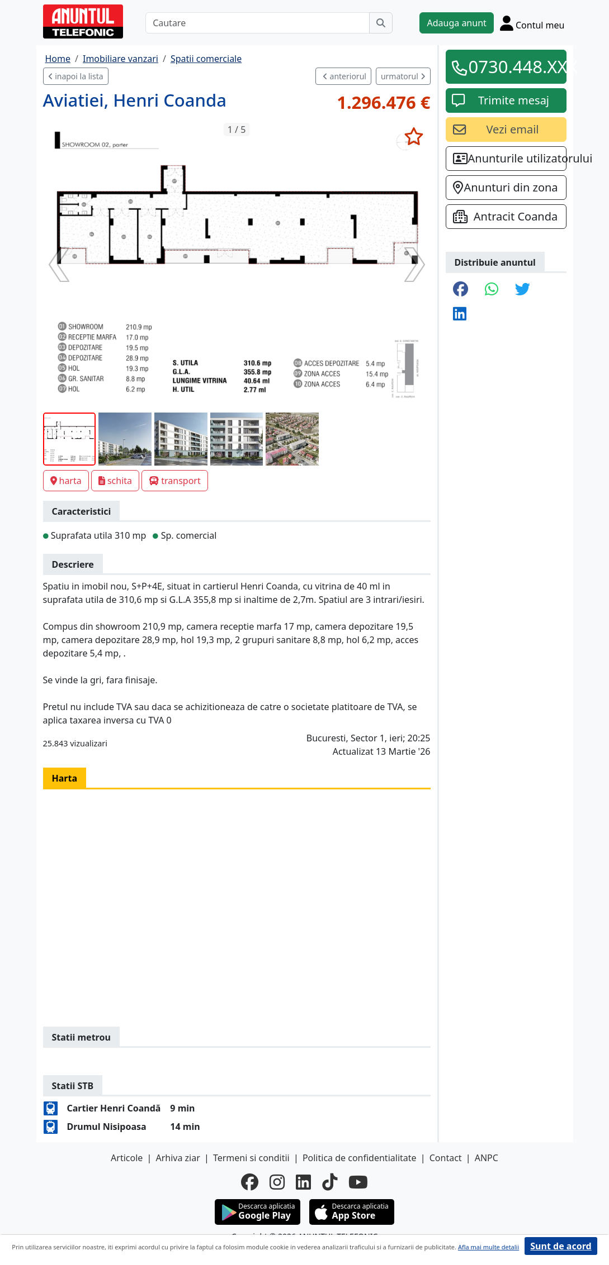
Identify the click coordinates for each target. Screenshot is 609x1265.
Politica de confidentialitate (360, 1158)
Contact (445, 1158)
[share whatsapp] (492, 289)
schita (115, 481)
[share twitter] (522, 289)
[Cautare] (257, 22)
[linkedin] (303, 1182)
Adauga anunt (456, 23)
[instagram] (277, 1182)
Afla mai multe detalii (488, 1247)
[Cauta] (381, 22)
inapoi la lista (75, 76)
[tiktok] (329, 1182)
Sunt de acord (560, 1246)
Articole (127, 1158)
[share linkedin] (460, 314)
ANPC (486, 1158)
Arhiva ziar (177, 1158)
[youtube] (358, 1182)
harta (66, 481)
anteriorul (344, 76)
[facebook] (249, 1182)
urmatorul (403, 76)
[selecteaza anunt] (414, 136)
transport (175, 481)
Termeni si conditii (251, 1158)
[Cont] (532, 23)
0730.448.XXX (514, 66)
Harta (65, 778)
